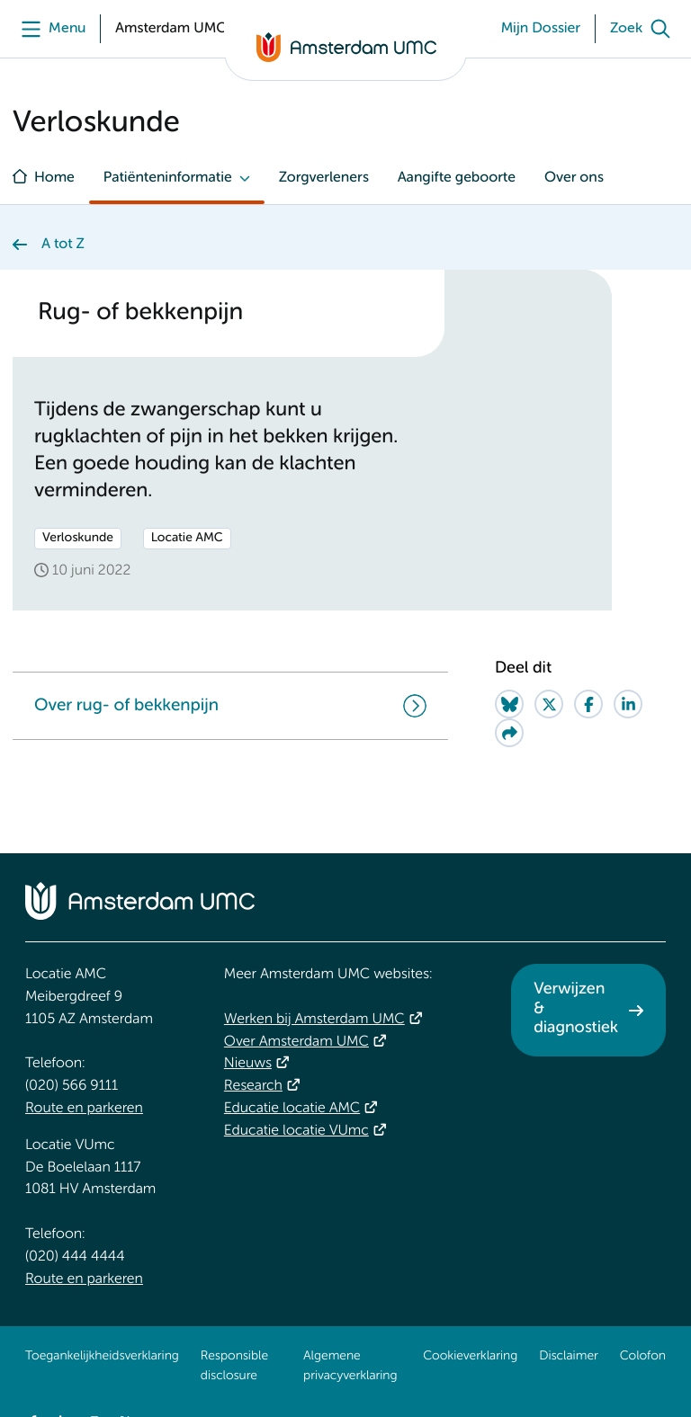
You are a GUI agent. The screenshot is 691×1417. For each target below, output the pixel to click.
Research (253, 1086)
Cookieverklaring (470, 1356)
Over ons (574, 178)
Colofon (643, 1356)
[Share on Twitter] (548, 704)
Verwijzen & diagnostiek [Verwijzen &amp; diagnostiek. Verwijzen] (576, 1009)
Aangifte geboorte (457, 178)
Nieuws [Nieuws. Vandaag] (248, 1063)
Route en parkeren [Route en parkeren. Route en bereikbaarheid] (84, 1108)
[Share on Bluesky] (509, 704)
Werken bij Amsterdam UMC (314, 1019)
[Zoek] (644, 28)
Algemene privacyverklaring (350, 1366)
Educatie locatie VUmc (296, 1131)
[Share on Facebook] (588, 704)
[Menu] (49, 28)
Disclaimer (568, 1356)
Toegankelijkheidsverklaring (102, 1356)
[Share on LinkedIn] (628, 704)
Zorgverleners (324, 178)
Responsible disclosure (234, 1366)
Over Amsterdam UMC (296, 1042)
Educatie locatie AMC (292, 1108)
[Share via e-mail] (509, 732)
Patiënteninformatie (167, 178)
